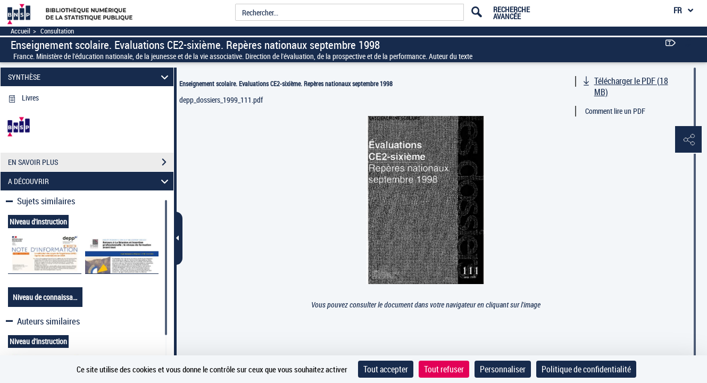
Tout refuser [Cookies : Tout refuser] (444, 369)
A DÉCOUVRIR (90, 181)
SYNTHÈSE (90, 77)
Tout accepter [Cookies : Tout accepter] (385, 369)
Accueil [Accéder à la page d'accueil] (20, 31)
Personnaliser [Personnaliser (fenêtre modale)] (503, 369)
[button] (688, 140)
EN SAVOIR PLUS (90, 162)
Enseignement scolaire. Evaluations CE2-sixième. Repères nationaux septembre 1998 (286, 83)
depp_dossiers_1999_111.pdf (221, 100)
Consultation (57, 31)
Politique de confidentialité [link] (586, 369)
